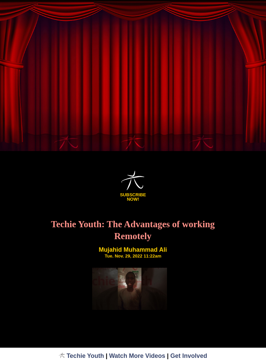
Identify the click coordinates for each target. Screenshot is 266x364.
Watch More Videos (137, 355)
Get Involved (188, 355)
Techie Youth (81, 355)
